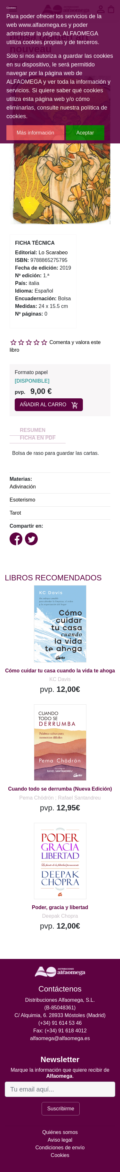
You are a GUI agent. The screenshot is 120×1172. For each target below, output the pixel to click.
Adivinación (23, 486)
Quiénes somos (60, 1132)
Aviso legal (60, 1140)
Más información (35, 132)
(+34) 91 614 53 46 (60, 1023)
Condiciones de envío (60, 1147)
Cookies (60, 1155)
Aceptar (85, 132)
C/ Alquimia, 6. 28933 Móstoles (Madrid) (60, 1015)
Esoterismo (22, 499)
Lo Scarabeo (53, 252)
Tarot (15, 513)
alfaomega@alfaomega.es (60, 1038)
